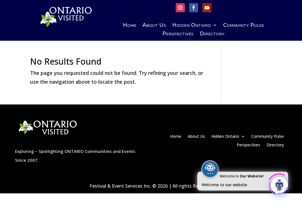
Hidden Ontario (191, 25)
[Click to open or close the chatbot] (279, 184)
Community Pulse (243, 25)
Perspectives (178, 34)
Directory (212, 34)
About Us (154, 25)
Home (129, 25)
